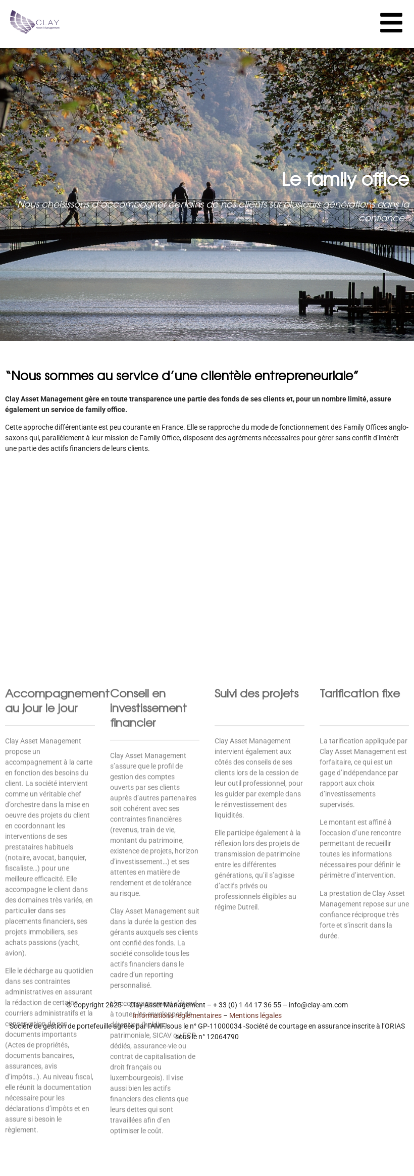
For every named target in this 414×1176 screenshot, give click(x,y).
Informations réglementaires (177, 1015)
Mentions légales (255, 1015)
